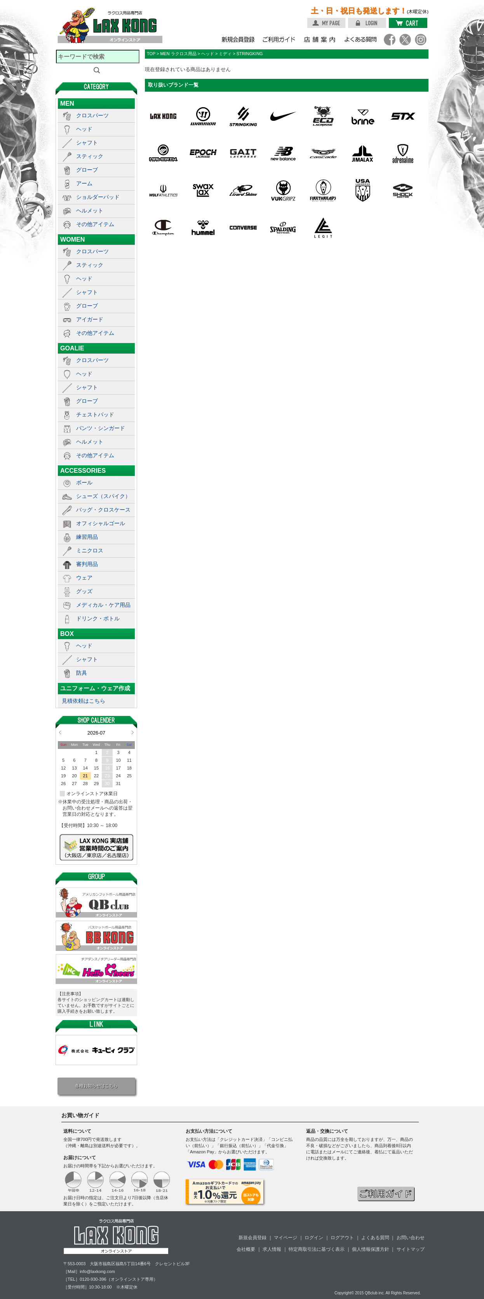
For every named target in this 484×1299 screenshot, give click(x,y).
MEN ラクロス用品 (178, 53)
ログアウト (342, 1237)
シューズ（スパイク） (103, 496)
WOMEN (72, 239)
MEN (67, 103)
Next (133, 732)
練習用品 (87, 537)
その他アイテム (95, 224)
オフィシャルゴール (100, 523)
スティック (89, 156)
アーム (84, 183)
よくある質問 (375, 1237)
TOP (151, 53)
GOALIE (72, 348)
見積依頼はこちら (83, 701)
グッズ (84, 591)
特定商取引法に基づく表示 (317, 1249)
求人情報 (272, 1249)
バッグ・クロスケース (103, 510)
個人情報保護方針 (370, 1249)
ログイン (314, 1237)
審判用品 (87, 564)
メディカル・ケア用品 (103, 605)
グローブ (87, 170)
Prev (60, 732)
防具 (81, 673)
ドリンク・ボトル (98, 618)
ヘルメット (89, 210)
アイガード (89, 319)
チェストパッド (95, 414)
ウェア (84, 578)
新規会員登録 (252, 1237)
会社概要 (246, 1249)
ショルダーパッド (98, 197)
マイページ (285, 1237)
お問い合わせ (411, 1237)
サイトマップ (411, 1249)
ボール (84, 482)
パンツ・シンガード (100, 428)
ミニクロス (89, 550)
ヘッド (84, 129)
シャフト (87, 142)
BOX (67, 633)
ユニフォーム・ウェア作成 (95, 688)
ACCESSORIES (83, 470)
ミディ (225, 53)
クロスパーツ (92, 115)
